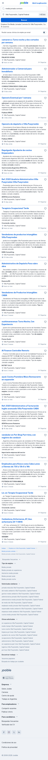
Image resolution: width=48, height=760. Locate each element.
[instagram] (9, 732)
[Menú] (3, 3)
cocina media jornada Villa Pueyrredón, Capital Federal (20, 614)
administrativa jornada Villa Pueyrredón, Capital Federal (20, 597)
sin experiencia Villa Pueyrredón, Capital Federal (18, 623)
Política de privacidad (9, 747)
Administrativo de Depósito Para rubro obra (20, 264)
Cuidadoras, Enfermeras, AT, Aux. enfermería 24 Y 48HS (17, 520)
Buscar (24, 20)
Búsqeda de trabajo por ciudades (13, 661)
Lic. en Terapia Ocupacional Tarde (17, 493)
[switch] (44, 32)
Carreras (5, 692)
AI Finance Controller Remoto (15, 350)
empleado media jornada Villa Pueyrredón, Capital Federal (21, 606)
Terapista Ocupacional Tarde (15, 208)
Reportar (42, 62)
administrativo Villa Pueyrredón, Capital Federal (17, 641)
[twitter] (14, 732)
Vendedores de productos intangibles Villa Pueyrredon (19, 235)
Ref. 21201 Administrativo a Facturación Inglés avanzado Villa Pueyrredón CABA (20, 407)
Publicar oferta (7, 712)
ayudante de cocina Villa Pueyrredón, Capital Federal (19, 635)
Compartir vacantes (9, 708)
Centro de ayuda (8, 696)
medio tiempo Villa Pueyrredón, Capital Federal (17, 626)
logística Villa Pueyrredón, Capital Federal (15, 647)
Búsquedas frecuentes (11, 559)
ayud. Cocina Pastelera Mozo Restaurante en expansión (21, 378)
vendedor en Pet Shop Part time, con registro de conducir (19, 436)
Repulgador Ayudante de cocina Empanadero (17, 151)
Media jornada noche (9, 579)
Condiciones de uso (9, 742)
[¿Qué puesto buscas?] (24, 8)
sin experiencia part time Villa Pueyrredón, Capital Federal (21, 644)
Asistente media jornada (10, 573)
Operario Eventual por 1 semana (16, 98)
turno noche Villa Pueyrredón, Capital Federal (17, 629)
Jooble (15, 755)
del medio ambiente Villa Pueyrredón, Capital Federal (19, 591)
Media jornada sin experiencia (12, 570)
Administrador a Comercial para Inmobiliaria (17, 70)
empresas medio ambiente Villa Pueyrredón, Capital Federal (21, 611)
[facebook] (4, 732)
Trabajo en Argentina (9, 699)
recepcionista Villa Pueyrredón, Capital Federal (17, 638)
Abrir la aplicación (39, 3)
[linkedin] (19, 732)
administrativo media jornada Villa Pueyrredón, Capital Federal (22, 600)
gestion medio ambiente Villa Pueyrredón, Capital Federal (21, 594)
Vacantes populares (8, 658)
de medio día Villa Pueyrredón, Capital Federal (17, 603)
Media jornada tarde (8, 576)
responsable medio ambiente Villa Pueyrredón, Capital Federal (22, 608)
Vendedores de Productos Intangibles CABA (19, 293)
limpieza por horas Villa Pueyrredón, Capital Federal (19, 632)
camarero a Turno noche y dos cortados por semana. (20, 41)
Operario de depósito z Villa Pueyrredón (20, 124)
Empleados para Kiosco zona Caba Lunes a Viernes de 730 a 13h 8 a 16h (21, 465)
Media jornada (6, 567)
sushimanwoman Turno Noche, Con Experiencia (18, 322)
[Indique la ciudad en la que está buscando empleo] (24, 14)
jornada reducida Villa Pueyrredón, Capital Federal (18, 588)
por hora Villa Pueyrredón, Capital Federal (15, 650)
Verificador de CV (8, 725)
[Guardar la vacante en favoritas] (45, 40)
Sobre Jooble (7, 689)
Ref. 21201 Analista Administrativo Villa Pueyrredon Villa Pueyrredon (20, 180)
